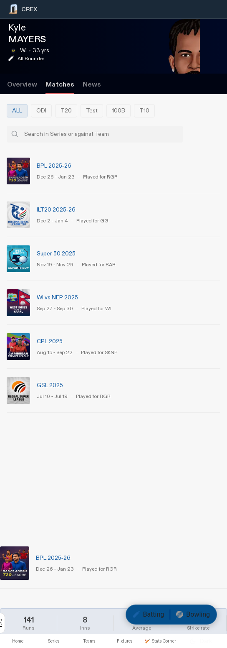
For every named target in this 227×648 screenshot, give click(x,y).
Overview (22, 84)
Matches (59, 84)
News (92, 84)
